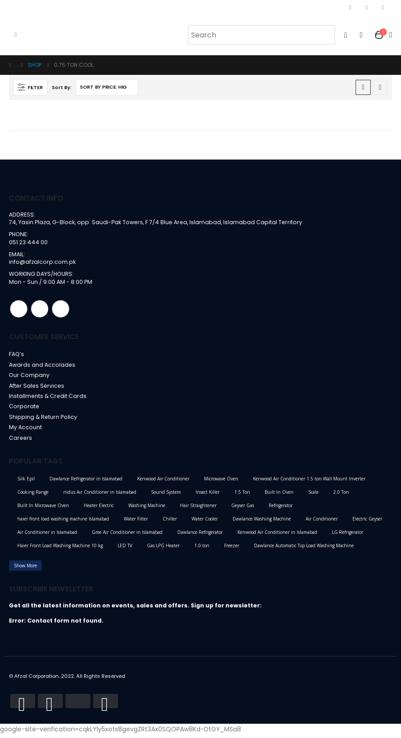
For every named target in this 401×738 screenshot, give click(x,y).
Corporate (24, 409)
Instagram (40, 310)
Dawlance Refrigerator (200, 536)
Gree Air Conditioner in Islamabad (127, 536)
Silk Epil (26, 482)
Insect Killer (208, 495)
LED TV (125, 549)
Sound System (166, 495)
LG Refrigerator (347, 536)
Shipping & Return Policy (43, 419)
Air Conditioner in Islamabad (47, 536)
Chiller (170, 522)
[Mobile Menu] (16, 34)
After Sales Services (37, 387)
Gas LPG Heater (163, 549)
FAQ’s (17, 355)
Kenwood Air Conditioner (163, 482)
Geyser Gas (242, 509)
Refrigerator (281, 509)
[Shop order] (107, 87)
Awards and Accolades (42, 366)
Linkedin (61, 310)
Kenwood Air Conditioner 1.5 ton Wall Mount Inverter (309, 482)
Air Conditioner (322, 522)
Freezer (231, 549)
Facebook (19, 310)
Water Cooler (205, 522)
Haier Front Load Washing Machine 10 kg (60, 549)
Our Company (29, 377)
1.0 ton (201, 549)
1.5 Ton (242, 495)
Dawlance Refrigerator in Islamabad (86, 482)
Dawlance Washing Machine (262, 522)
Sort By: (61, 87)
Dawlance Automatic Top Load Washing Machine (304, 549)
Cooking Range (33, 495)
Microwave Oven (221, 482)
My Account (25, 430)
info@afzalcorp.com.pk (42, 262)
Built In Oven (279, 495)
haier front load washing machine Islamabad (63, 522)
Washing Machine (146, 509)
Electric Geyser (367, 522)
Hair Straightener (198, 509)
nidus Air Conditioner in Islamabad (99, 495)
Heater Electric (99, 509)
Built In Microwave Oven (43, 509)
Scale (313, 495)
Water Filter (136, 522)
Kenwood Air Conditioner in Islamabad (277, 536)
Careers (21, 441)
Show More (25, 569)
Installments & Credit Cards (48, 398)
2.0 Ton (341, 495)
